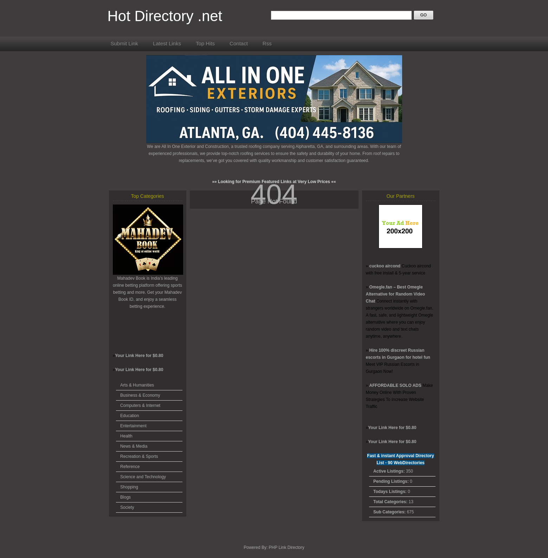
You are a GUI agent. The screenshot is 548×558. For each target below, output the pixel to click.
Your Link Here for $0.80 (139, 355)
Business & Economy (140, 395)
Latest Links (167, 43)
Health (126, 436)
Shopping (129, 487)
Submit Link (124, 43)
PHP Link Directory (286, 547)
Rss (267, 43)
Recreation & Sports (139, 456)
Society (127, 507)
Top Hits (205, 43)
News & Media (133, 446)
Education (129, 415)
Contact (239, 43)
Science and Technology (143, 476)
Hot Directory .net (165, 16)
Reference (130, 466)
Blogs (125, 497)
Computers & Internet (140, 405)
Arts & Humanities (137, 385)
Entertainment (133, 425)
